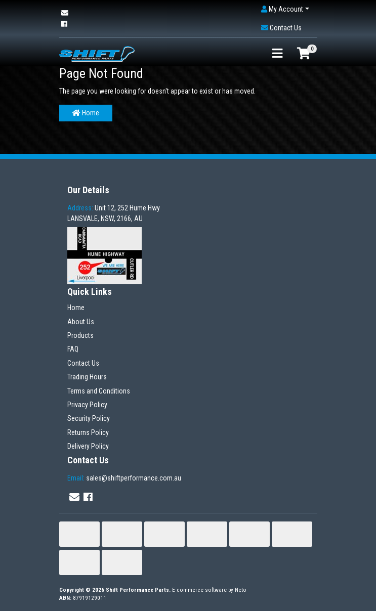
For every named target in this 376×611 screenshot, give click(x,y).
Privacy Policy (87, 405)
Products (80, 335)
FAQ (72, 349)
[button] (285, 9)
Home (85, 113)
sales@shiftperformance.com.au (124, 478)
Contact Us (83, 363)
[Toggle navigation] (277, 54)
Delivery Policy (88, 446)
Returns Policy (88, 432)
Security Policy (88, 418)
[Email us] (64, 13)
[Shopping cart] (303, 54)
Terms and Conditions (98, 391)
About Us (80, 322)
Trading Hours (87, 377)
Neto (240, 590)
